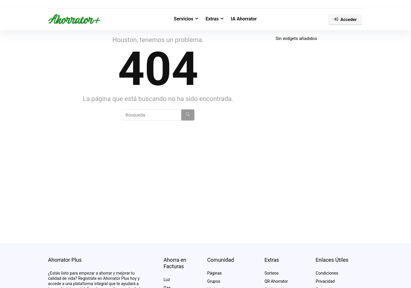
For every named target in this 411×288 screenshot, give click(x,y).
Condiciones (327, 273)
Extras (212, 19)
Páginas (214, 273)
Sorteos (271, 273)
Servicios (184, 19)
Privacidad (325, 281)
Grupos (213, 281)
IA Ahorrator (244, 19)
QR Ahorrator (276, 281)
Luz (166, 279)
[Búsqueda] (187, 115)
